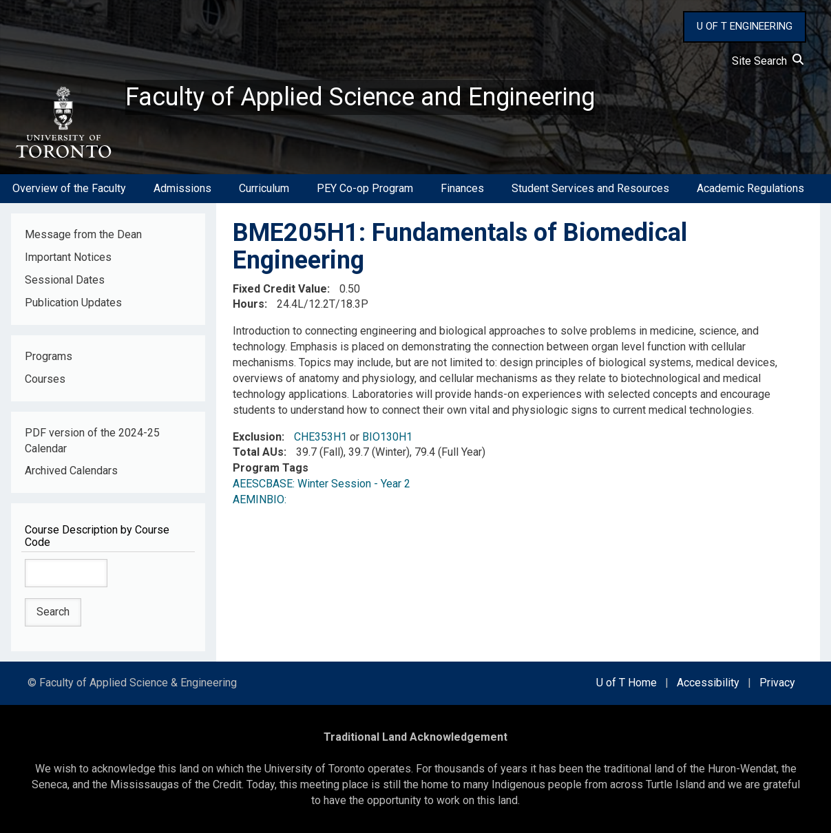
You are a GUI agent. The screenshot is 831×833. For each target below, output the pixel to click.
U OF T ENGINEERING (744, 26)
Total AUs (258, 451)
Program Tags (270, 467)
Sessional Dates (65, 279)
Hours (248, 303)
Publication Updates (73, 302)
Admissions (182, 188)
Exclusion (257, 436)
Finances (462, 188)
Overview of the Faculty (69, 188)
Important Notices (68, 257)
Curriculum (264, 188)
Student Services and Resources (590, 188)
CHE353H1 (320, 436)
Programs (48, 356)
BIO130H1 (387, 436)
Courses (45, 379)
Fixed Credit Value (280, 288)
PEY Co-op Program (365, 188)
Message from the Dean (83, 234)
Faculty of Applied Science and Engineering (360, 97)
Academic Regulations (750, 188)
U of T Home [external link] (626, 682)
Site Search (767, 60)
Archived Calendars (71, 470)
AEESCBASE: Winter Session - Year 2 (321, 483)
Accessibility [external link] (708, 682)
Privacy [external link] (777, 682)
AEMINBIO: (262, 499)
